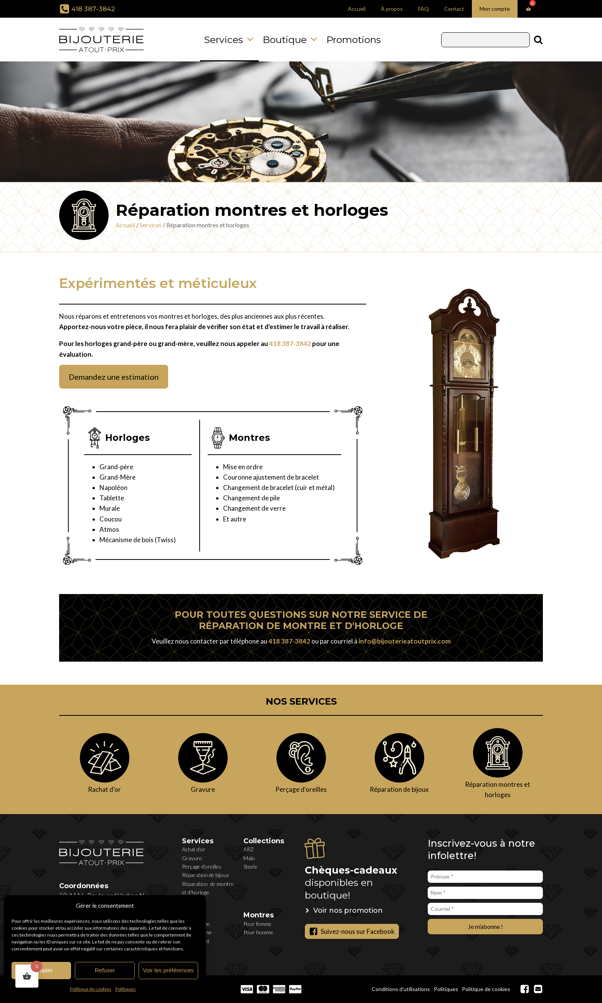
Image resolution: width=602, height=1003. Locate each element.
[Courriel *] (485, 909)
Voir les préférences (168, 970)
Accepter (41, 970)
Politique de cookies (90, 989)
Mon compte (495, 8)
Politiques (125, 989)
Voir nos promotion (348, 910)
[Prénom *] (485, 877)
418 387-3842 (93, 9)
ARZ (248, 849)
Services (229, 39)
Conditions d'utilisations (401, 989)
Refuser (105, 970)
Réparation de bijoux (205, 875)
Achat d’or (193, 849)
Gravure (192, 858)
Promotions (353, 39)
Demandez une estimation (114, 376)
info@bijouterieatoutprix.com (405, 641)
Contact (454, 8)
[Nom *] (485, 893)
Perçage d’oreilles (202, 866)
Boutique (291, 39)
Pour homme (258, 932)
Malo (249, 858)
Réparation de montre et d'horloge (208, 888)
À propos (392, 8)
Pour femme (257, 923)
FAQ (423, 8)
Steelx (250, 866)
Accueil (357, 8)
